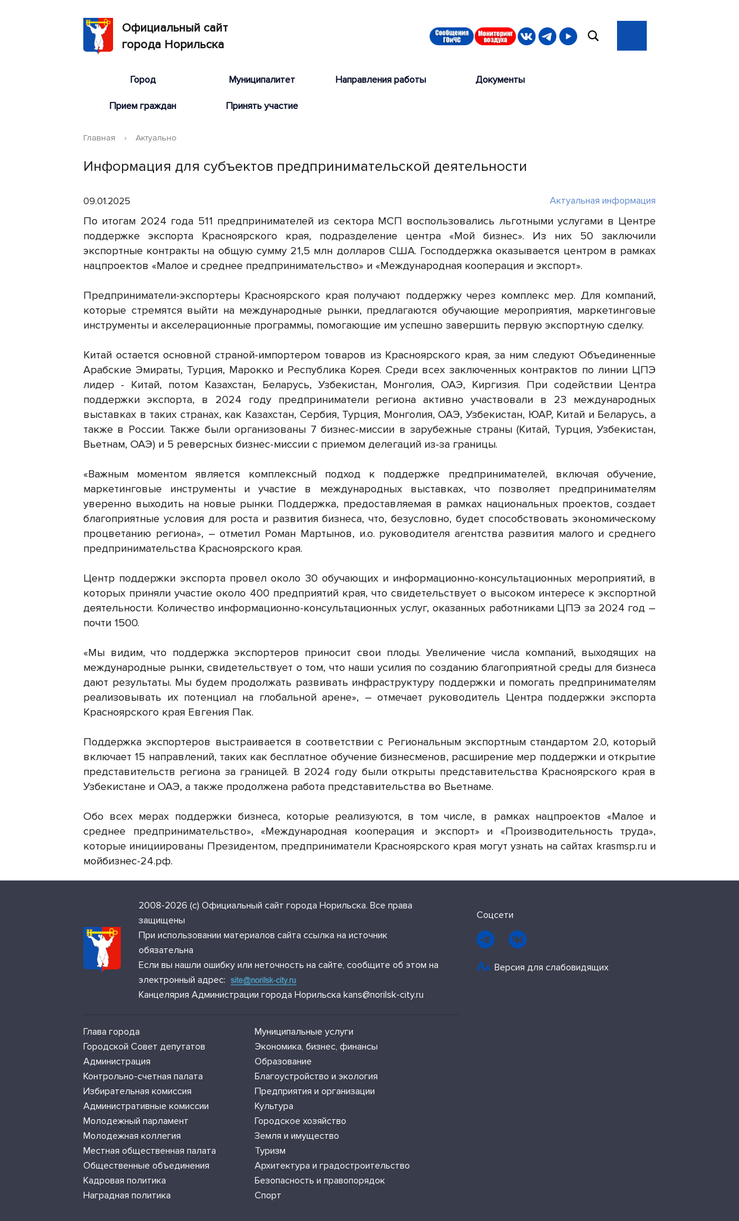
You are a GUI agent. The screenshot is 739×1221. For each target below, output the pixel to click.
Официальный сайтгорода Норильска (155, 36)
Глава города (111, 1032)
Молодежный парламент (136, 1121)
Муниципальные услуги (304, 1032)
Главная (99, 138)
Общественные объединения (146, 1166)
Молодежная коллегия (132, 1136)
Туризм (270, 1151)
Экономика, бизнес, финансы (316, 1047)
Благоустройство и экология (316, 1076)
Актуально (156, 138)
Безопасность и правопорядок (320, 1180)
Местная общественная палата (149, 1151)
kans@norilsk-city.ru (383, 995)
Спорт (268, 1195)
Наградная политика (127, 1195)
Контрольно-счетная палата (143, 1076)
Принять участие (262, 106)
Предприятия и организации (315, 1091)
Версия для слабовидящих (551, 967)
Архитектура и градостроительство (332, 1166)
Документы (500, 80)
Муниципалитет (262, 80)
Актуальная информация (597, 201)
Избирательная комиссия (137, 1091)
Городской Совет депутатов (144, 1047)
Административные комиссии (146, 1106)
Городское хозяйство (300, 1121)
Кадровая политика (124, 1180)
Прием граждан (142, 106)
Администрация (117, 1061)
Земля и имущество (297, 1136)
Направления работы (381, 80)
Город (143, 80)
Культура (274, 1106)
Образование (283, 1061)
